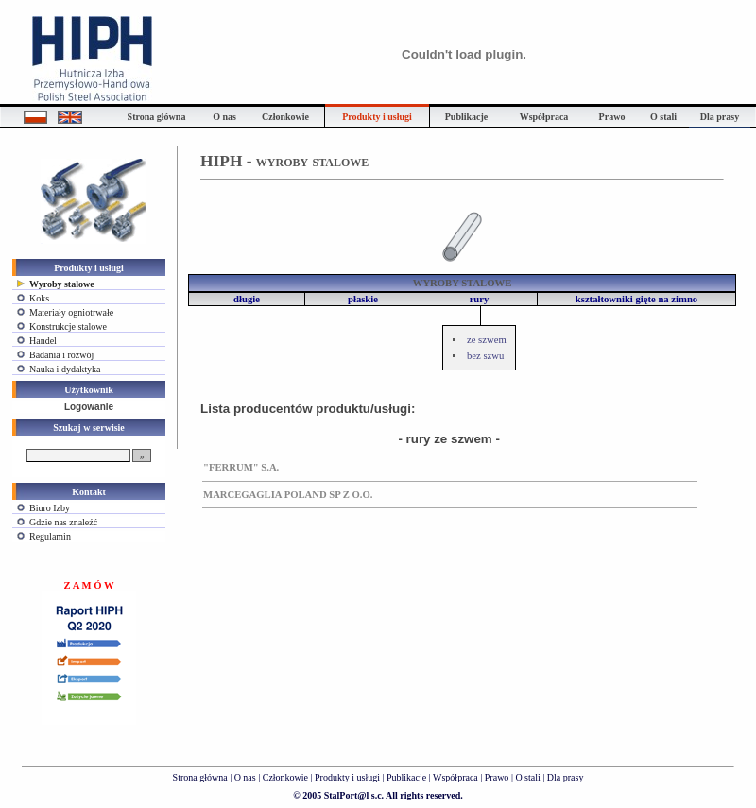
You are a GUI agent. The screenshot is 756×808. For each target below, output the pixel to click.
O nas (245, 777)
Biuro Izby (49, 508)
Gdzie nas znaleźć (63, 522)
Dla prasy (565, 777)
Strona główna (200, 777)
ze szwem (487, 340)
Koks (39, 298)
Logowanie (88, 407)
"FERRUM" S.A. (241, 467)
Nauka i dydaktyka (65, 369)
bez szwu (485, 356)
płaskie (363, 299)
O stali (527, 777)
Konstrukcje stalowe (68, 326)
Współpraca (455, 777)
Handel (43, 340)
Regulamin (50, 536)
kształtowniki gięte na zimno (636, 299)
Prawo (497, 777)
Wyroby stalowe (61, 284)
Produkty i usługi (347, 777)
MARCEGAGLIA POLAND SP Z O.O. (287, 495)
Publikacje (406, 777)
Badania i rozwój (61, 355)
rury (480, 299)
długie (246, 299)
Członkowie (285, 777)
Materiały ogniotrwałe (71, 312)
